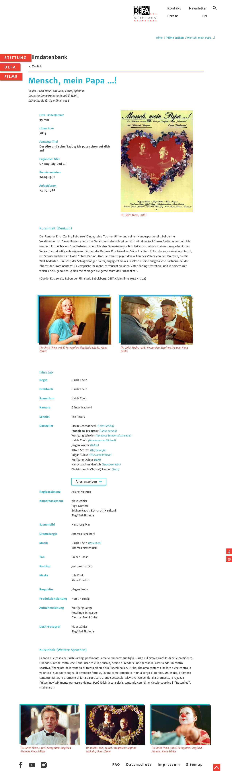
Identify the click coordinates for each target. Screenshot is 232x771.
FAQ (116, 764)
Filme (11, 76)
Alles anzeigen (87, 481)
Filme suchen (175, 37)
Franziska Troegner (85, 430)
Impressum (169, 764)
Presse (172, 16)
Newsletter (198, 8)
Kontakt (174, 8)
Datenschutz (139, 764)
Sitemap (194, 764)
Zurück (35, 66)
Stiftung (15, 57)
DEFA (10, 67)
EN (204, 16)
